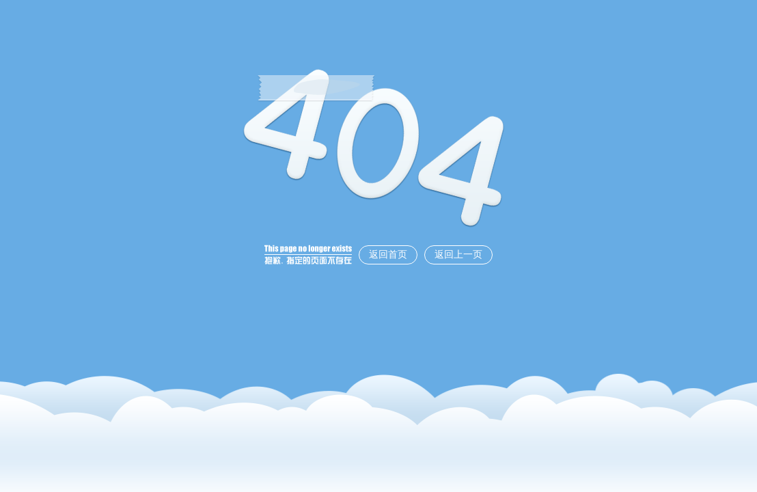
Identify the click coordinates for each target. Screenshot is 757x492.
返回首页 (388, 254)
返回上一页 (458, 254)
